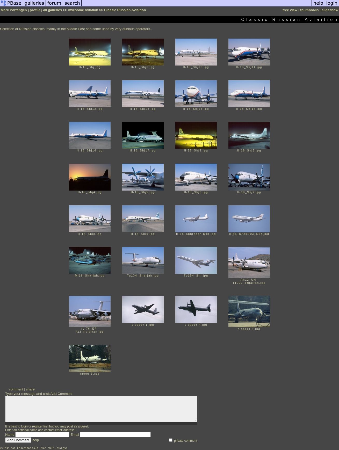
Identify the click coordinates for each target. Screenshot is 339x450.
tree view (290, 10)
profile (35, 10)
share (30, 389)
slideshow (330, 10)
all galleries (52, 10)
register (37, 426)
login (24, 426)
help (35, 440)
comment (16, 389)
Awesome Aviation (83, 10)
